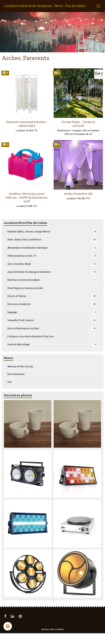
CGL (9, 382)
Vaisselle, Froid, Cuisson (52, 320)
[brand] (45, 6)
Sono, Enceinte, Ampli (52, 264)
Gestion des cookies (52, 629)
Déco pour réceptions (52, 304)
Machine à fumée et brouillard (52, 280)
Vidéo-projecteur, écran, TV (52, 256)
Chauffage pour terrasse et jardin (52, 288)
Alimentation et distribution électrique (52, 248)
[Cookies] (7, 626)
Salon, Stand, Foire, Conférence (52, 240)
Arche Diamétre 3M (78, 193)
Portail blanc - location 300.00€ (78, 124)
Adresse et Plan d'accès (20, 366)
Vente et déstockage (52, 344)
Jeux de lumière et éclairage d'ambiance (52, 272)
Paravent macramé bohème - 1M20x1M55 (27, 124)
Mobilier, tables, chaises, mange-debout (52, 232)
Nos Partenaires (16, 374)
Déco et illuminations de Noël (52, 328)
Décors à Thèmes (52, 296)
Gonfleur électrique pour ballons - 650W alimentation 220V (27, 197)
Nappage (52, 312)
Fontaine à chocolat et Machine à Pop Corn (52, 336)
